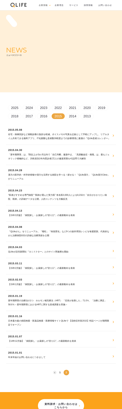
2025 (14, 108)
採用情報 (88, 5)
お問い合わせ (105, 5)
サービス (73, 5)
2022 (58, 108)
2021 (72, 108)
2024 (29, 108)
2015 (58, 116)
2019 (101, 108)
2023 (43, 108)
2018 (14, 116)
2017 (29, 116)
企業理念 (59, 5)
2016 (43, 116)
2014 (72, 116)
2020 (87, 108)
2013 (87, 116)
